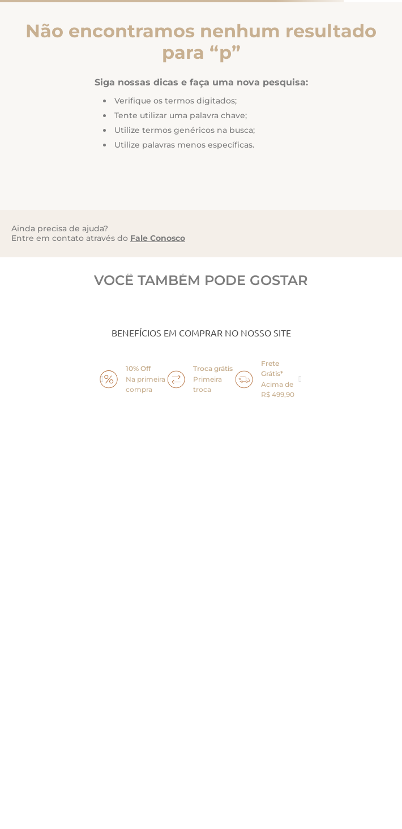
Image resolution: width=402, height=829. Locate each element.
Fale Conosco (157, 238)
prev (102, 379)
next (300, 379)
